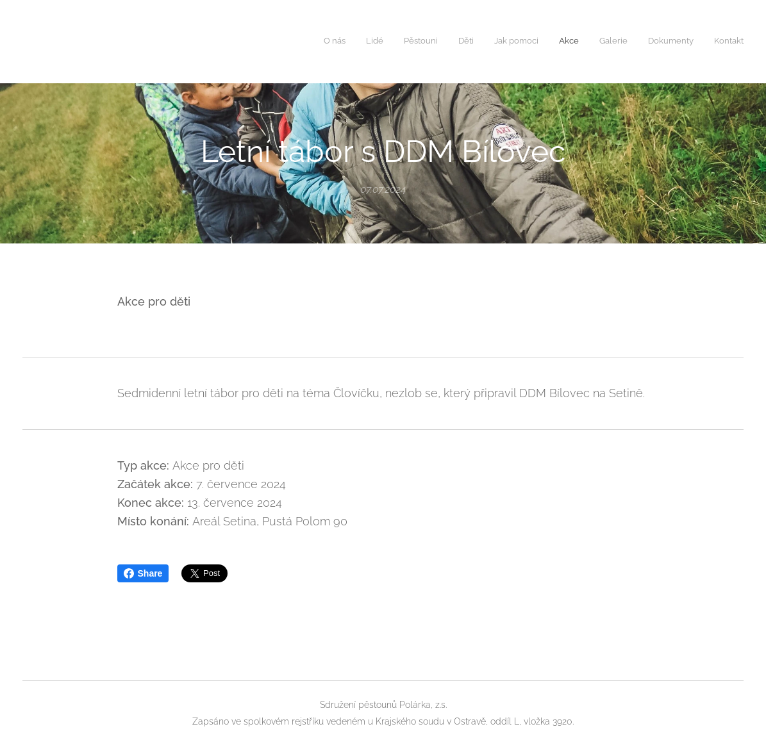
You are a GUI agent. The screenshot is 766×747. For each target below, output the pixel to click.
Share (143, 573)
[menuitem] (583, 42)
